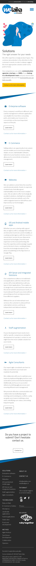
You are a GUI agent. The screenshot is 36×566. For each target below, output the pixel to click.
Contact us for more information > (15, 133)
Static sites (6, 519)
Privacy (21, 506)
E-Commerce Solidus (9, 506)
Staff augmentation (8, 492)
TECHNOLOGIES (7, 500)
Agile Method (6, 532)
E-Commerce (6, 476)
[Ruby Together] (26, 523)
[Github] (21, 498)
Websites (5, 479)
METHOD (5, 529)
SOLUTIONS (6, 470)
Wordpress (6, 509)
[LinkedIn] (21, 500)
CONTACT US (23, 476)
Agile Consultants (7, 495)
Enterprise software (8, 473)
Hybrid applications (8, 516)
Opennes (5, 543)
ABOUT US (22, 471)
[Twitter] (25, 498)
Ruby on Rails (6, 503)
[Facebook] (28, 498)
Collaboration (6, 540)
